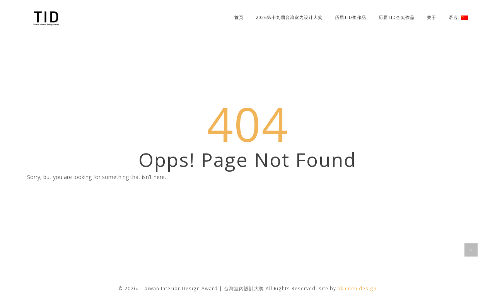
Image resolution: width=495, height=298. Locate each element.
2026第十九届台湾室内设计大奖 (289, 17)
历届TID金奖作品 (397, 17)
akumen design (357, 288)
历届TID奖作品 (350, 17)
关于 (431, 17)
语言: (458, 17)
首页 (239, 17)
